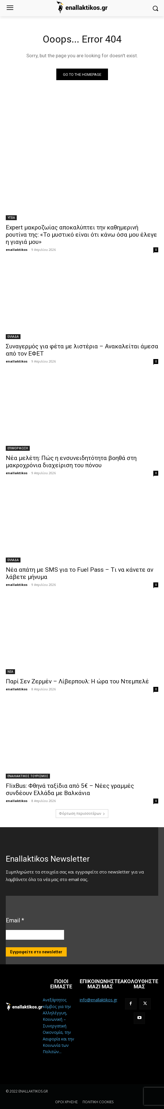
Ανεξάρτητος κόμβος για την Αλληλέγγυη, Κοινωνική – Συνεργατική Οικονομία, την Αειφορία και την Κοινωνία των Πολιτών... (58, 1025)
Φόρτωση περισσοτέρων (82, 813)
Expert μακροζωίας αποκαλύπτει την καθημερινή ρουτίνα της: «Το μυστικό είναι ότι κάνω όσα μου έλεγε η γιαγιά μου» (81, 234)
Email (15, 920)
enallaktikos (16, 249)
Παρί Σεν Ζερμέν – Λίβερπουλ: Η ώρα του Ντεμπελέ (77, 681)
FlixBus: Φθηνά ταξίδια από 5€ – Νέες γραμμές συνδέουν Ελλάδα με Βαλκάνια (70, 789)
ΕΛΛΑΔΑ (13, 336)
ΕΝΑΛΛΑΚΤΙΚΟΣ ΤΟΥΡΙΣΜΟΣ (28, 776)
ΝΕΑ (10, 672)
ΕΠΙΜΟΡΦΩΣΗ (18, 448)
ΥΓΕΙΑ (11, 218)
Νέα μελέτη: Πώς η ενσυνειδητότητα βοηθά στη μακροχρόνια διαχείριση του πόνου (71, 462)
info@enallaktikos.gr (98, 1000)
